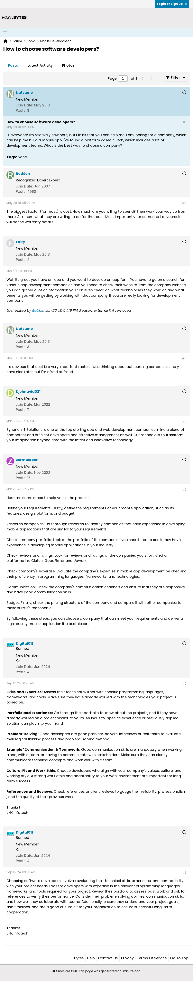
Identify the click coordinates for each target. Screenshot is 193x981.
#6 (184, 489)
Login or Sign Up (172, 4)
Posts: (21, 110)
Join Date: (24, 105)
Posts (13, 65)
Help (91, 958)
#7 (184, 684)
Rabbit (37, 310)
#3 (184, 271)
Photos (68, 65)
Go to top (179, 958)
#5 (184, 421)
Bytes (79, 958)
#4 (184, 358)
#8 (184, 872)
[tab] (13, 65)
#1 (185, 122)
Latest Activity (40, 65)
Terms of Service (152, 958)
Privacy (127, 958)
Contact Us (108, 958)
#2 (184, 203)
